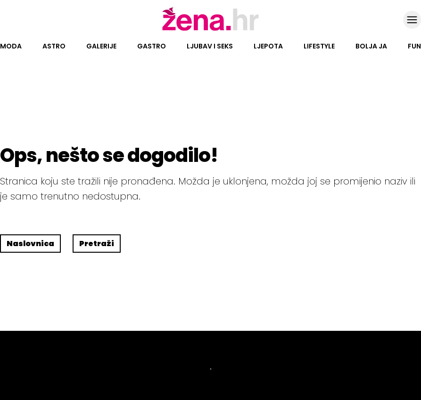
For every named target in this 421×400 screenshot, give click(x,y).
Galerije (101, 46)
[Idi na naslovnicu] (210, 29)
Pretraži (96, 243)
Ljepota (268, 46)
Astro (54, 46)
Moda (11, 46)
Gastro (151, 46)
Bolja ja (371, 46)
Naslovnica (30, 243)
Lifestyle (319, 46)
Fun (414, 46)
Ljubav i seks (210, 46)
